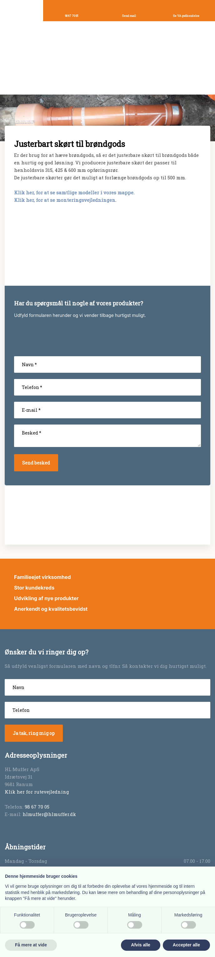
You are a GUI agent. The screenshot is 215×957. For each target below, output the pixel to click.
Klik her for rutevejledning (37, 792)
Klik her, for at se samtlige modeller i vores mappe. (74, 192)
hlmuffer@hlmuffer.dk (49, 814)
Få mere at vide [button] (31, 944)
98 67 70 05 (37, 807)
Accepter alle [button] (186, 944)
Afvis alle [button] (140, 944)
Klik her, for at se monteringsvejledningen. (65, 200)
